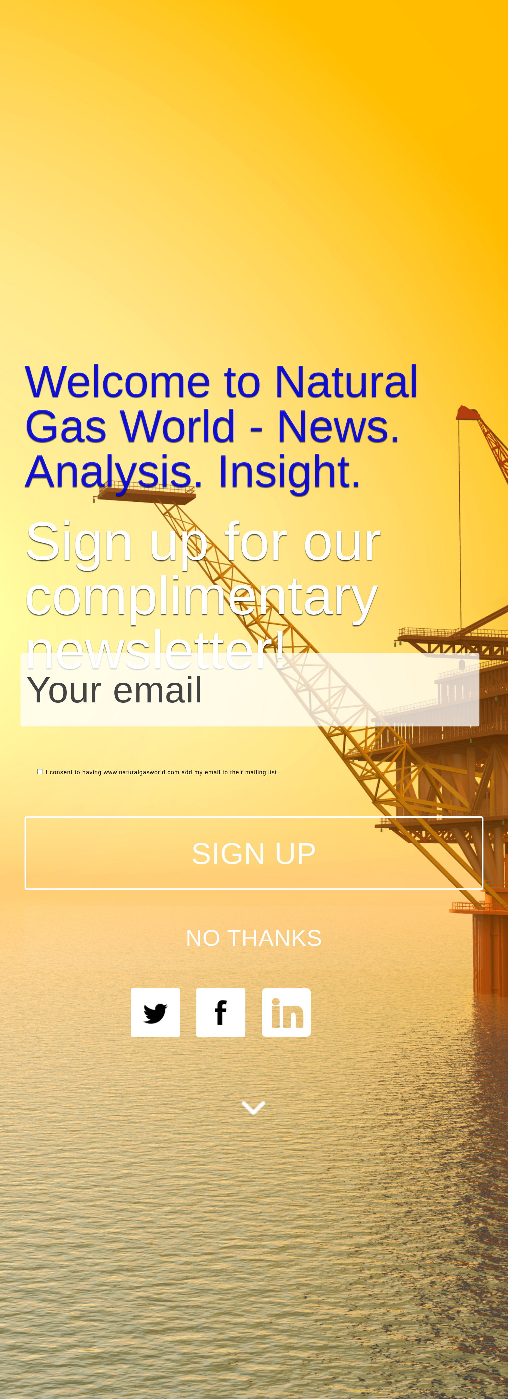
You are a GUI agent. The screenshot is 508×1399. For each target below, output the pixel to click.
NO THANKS (254, 938)
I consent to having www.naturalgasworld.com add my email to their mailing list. (158, 772)
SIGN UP (254, 853)
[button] (254, 426)
